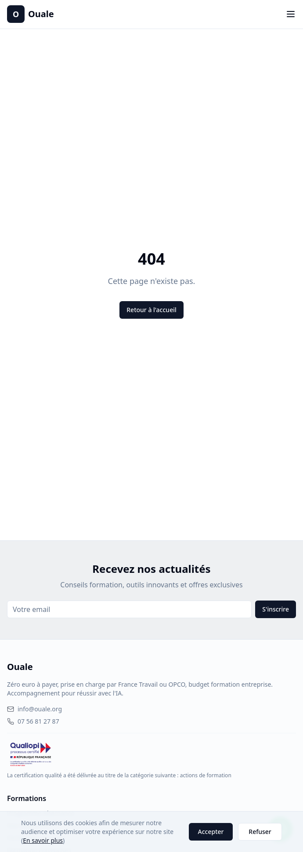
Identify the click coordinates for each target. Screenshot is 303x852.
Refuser (260, 831)
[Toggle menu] (290, 14)
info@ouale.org (34, 709)
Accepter (211, 831)
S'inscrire (275, 609)
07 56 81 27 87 (33, 721)
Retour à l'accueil (151, 310)
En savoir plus (43, 840)
